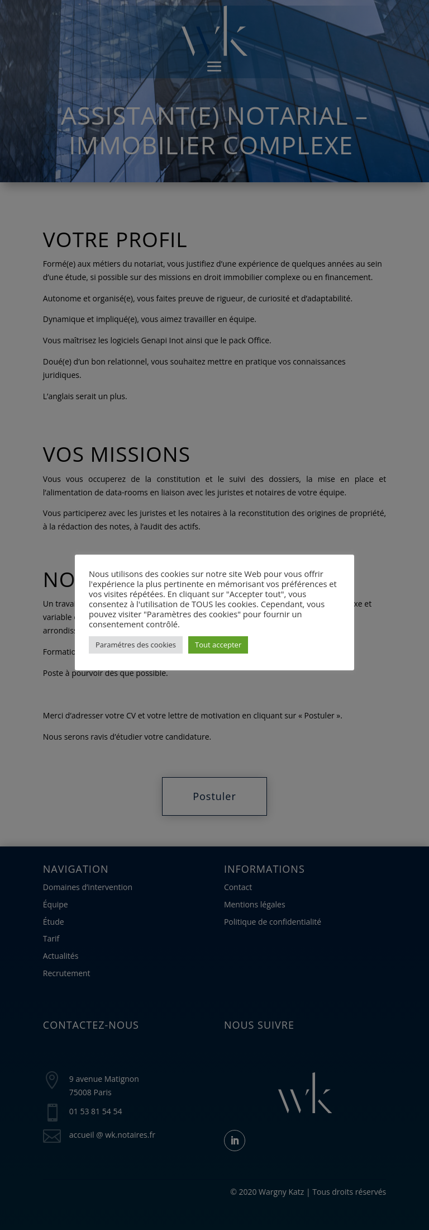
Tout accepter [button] (218, 645)
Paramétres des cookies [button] (136, 645)
